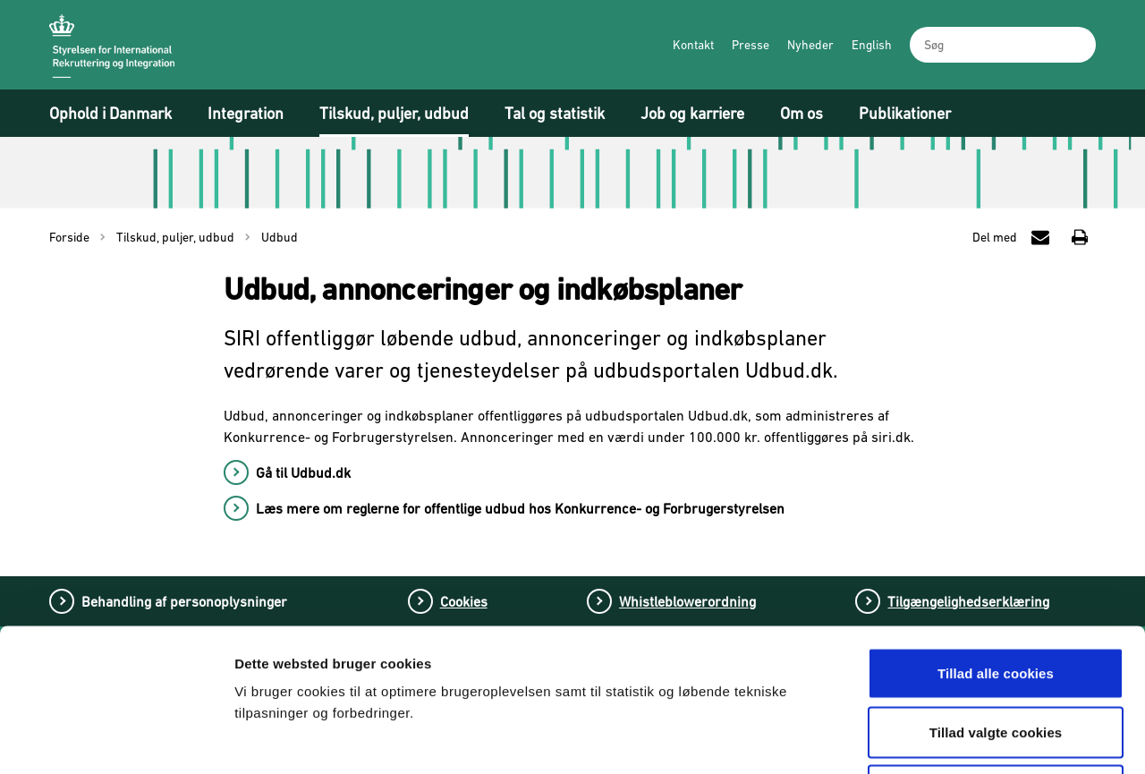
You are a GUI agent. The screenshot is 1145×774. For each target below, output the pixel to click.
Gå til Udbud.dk (303, 472)
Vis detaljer (937, 738)
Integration (246, 113)
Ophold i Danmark (110, 113)
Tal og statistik (555, 113)
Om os (801, 113)
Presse (750, 45)
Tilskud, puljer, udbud (394, 113)
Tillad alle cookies (995, 539)
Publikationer (905, 113)
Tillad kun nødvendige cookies (995, 656)
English (872, 45)
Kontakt (693, 45)
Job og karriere (692, 113)
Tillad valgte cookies (996, 598)
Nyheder (810, 45)
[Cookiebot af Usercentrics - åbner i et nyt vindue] (116, 739)
